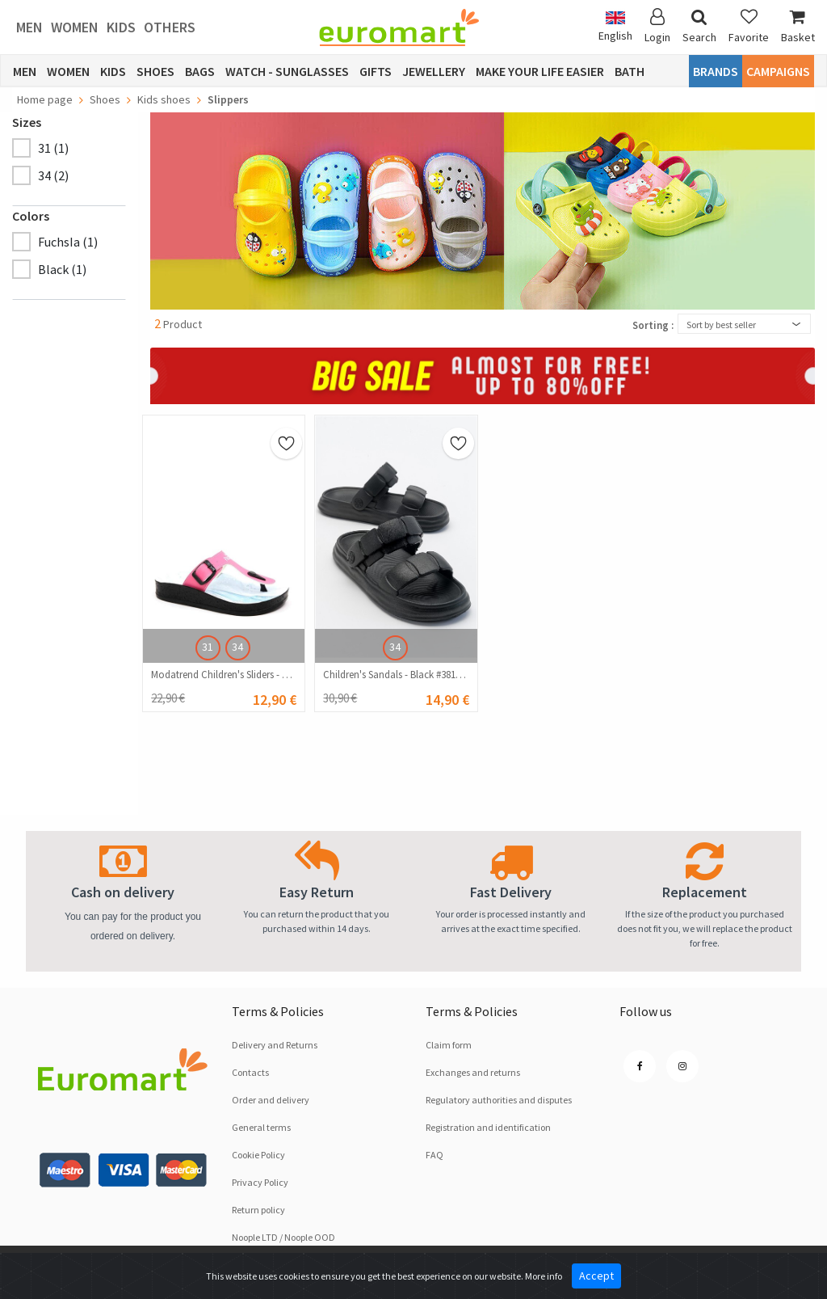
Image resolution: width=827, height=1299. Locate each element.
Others (169, 27)
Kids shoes (164, 99)
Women (75, 27)
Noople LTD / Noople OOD (283, 1237)
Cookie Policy (258, 1155)
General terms (261, 1127)
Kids (121, 27)
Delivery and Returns (274, 1045)
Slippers (228, 99)
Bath (629, 71)
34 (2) (53, 175)
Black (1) (62, 269)
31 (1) (53, 148)
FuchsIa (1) (68, 242)
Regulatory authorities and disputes (499, 1100)
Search (699, 26)
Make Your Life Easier (540, 71)
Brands (715, 71)
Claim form (449, 1045)
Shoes (155, 71)
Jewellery (433, 71)
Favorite (748, 26)
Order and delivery (270, 1100)
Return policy (258, 1210)
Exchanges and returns (473, 1072)
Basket (798, 26)
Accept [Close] (596, 1275)
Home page (45, 99)
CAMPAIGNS (778, 71)
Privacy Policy (260, 1182)
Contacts (250, 1072)
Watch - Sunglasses (287, 71)
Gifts (375, 71)
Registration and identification (488, 1127)
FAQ (434, 1155)
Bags (200, 71)
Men (29, 27)
